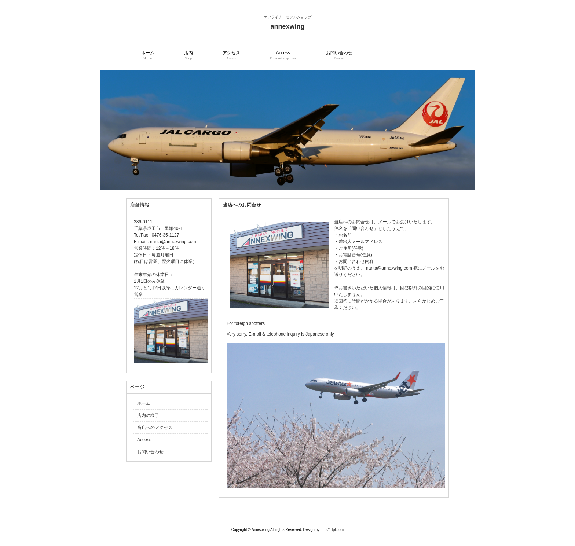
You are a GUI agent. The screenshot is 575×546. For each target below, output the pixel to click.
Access (144, 439)
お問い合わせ (150, 451)
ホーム (143, 403)
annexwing (287, 26)
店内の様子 (148, 415)
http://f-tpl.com (332, 530)
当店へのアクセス (154, 427)
